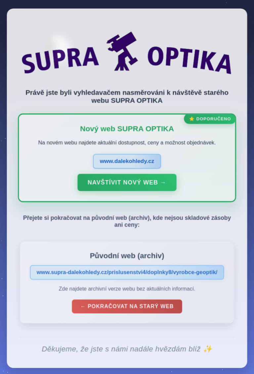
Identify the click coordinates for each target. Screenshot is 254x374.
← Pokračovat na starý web (127, 308)
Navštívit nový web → (127, 184)
